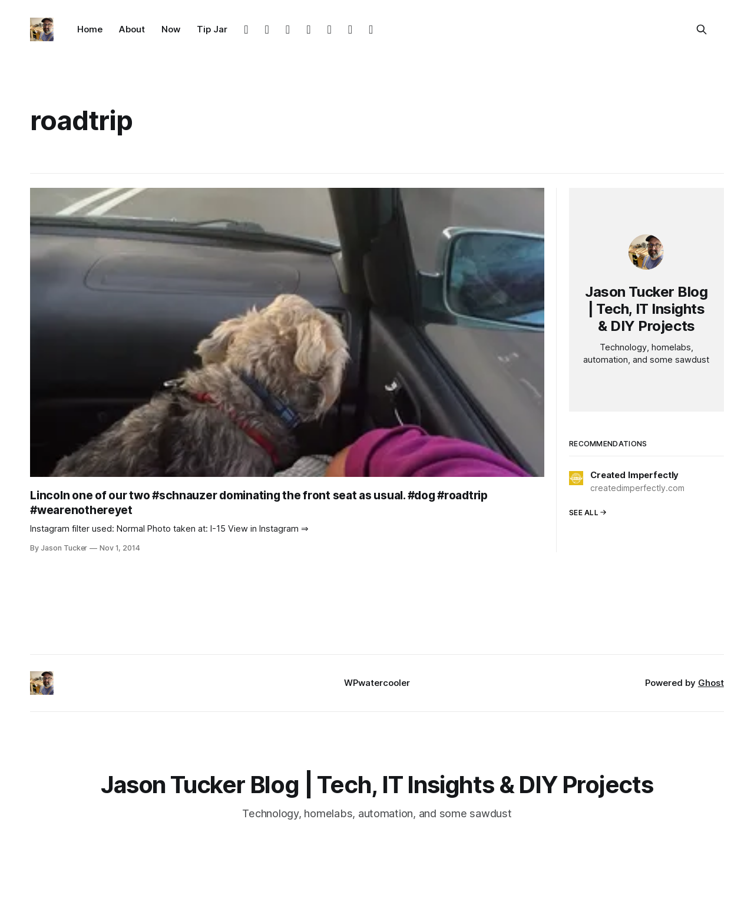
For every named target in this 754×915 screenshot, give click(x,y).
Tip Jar (212, 29)
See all (588, 512)
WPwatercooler (377, 682)
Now (170, 29)
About (132, 29)
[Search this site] (701, 29)
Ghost (711, 682)
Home (89, 29)
